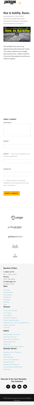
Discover (6, 299)
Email (6, 154)
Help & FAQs (8, 357)
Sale (5, 304)
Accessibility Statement (12, 367)
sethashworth (10, 16)
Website (7, 169)
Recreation (7, 295)
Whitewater (7, 21)
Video (23, 18)
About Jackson (9, 325)
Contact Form (8, 284)
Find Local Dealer (11, 310)
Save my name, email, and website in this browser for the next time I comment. (16, 183)
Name (6, 141)
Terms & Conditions (11, 359)
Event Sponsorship (11, 320)
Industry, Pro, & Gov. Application (16, 323)
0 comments (19, 23)
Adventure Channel (11, 339)
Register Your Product (12, 352)
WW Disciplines (8, 23)
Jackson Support (10, 318)
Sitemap (6, 369)
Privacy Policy (8, 362)
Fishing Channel (10, 337)
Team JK (6, 344)
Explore (6, 302)
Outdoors (7, 297)
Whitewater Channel (11, 334)
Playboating (16, 18)
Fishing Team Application (13, 346)
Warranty (7, 355)
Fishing (6, 290)
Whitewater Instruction (19, 21)
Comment (7, 122)
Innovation (8, 315)
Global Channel (9, 342)
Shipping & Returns (11, 364)
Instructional (7, 18)
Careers (7, 327)
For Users (7, 313)
